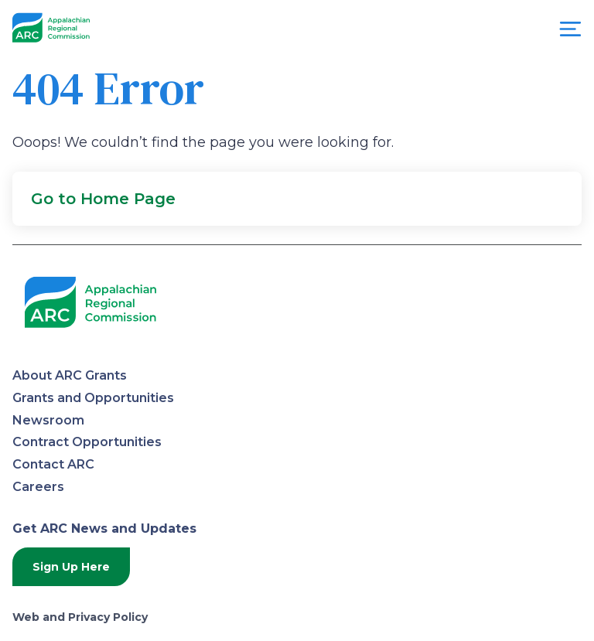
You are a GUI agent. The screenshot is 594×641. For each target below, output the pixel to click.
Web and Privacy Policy (80, 617)
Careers (38, 486)
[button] (297, 199)
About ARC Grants (69, 375)
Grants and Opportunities (93, 397)
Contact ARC (53, 464)
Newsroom (48, 420)
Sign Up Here (71, 567)
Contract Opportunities (87, 442)
